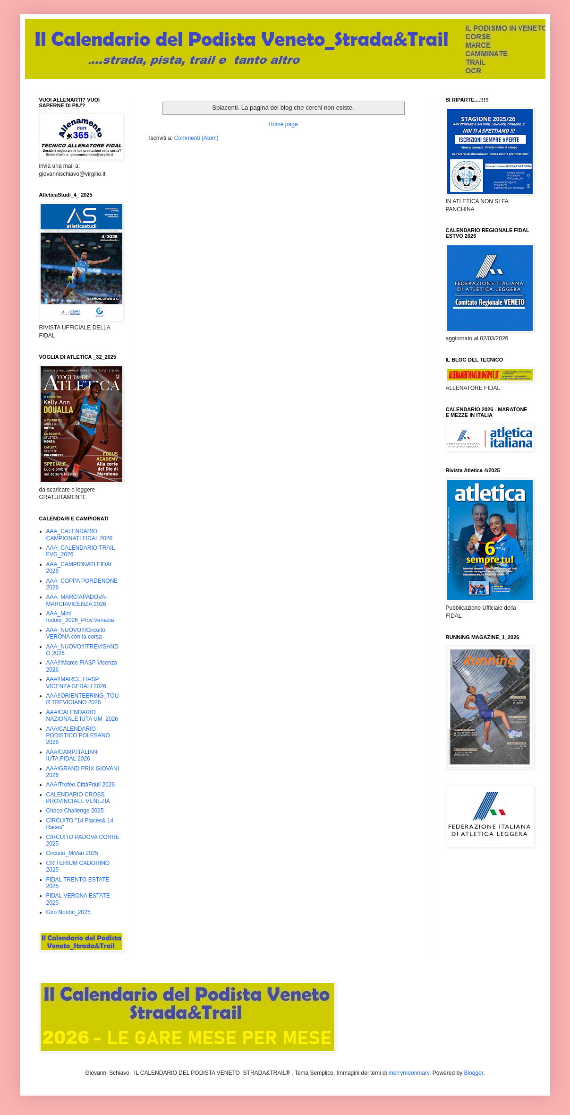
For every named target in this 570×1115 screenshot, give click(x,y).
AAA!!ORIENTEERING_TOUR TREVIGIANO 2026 (82, 699)
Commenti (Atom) (196, 138)
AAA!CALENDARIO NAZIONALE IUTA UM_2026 (82, 715)
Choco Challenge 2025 (75, 810)
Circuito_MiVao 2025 (72, 853)
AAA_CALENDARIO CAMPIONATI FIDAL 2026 (79, 534)
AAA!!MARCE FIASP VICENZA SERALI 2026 (76, 682)
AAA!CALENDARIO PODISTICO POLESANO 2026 (78, 736)
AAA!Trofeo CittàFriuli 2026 (80, 784)
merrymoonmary (409, 1073)
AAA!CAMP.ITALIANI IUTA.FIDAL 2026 (72, 755)
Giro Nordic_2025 (68, 912)
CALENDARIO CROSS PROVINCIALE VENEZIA (78, 797)
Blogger (473, 1073)
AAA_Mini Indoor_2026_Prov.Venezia (80, 616)
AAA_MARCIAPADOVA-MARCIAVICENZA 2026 (77, 600)
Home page (283, 124)
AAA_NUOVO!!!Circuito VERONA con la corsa (75, 633)
